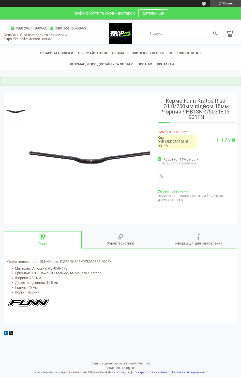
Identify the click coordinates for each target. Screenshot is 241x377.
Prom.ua (144, 363)
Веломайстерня (92, 53)
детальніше (153, 13)
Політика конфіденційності (190, 372)
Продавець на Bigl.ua (121, 368)
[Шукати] (215, 33)
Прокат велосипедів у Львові (138, 53)
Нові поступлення (185, 53)
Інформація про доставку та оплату (100, 64)
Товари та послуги (56, 53)
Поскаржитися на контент (151, 372)
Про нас (144, 64)
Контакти (165, 64)
